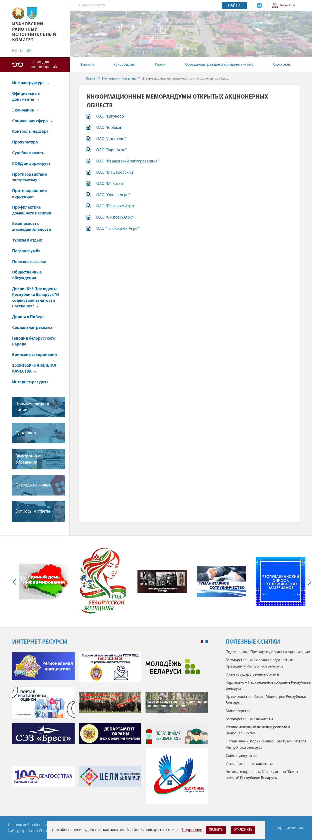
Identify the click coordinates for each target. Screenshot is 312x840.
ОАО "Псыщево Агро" (115, 206)
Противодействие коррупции (29, 194)
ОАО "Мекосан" (110, 184)
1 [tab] (202, 641)
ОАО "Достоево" (111, 139)
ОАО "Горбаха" (109, 128)
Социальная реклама (32, 328)
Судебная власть (28, 153)
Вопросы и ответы (32, 511)
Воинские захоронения (34, 355)
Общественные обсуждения (27, 275)
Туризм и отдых (27, 240)
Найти (234, 6)
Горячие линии (290, 828)
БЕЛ (29, 51)
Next (309, 581)
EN (21, 51)
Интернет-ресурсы (30, 382)
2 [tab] (206, 641)
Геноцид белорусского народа (33, 341)
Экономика (25, 110)
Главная (91, 78)
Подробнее (192, 830)
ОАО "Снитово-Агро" (115, 217)
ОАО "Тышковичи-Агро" (117, 229)
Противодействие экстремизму (29, 177)
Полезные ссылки (29, 262)
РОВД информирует (31, 164)
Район (160, 65)
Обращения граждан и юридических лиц (219, 65)
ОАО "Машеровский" (115, 173)
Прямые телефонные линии (35, 407)
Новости (86, 65)
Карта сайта (287, 5)
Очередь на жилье (32, 485)
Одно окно (282, 65)
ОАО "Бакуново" (110, 116)
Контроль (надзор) (30, 132)
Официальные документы (26, 97)
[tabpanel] (110, 730)
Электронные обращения (28, 459)
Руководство (124, 65)
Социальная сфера (32, 121)
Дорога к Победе (28, 317)
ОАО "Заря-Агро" (111, 150)
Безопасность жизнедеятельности (31, 227)
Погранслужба (26, 251)
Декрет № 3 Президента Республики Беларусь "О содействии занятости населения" (35, 297)
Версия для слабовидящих (43, 65)
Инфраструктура (30, 83)
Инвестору (129, 78)
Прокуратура (25, 142)
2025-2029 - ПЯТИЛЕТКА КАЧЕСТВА (34, 369)
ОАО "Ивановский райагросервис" (127, 161)
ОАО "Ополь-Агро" (113, 195)
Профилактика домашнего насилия (31, 210)
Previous (16, 581)
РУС (14, 51)
